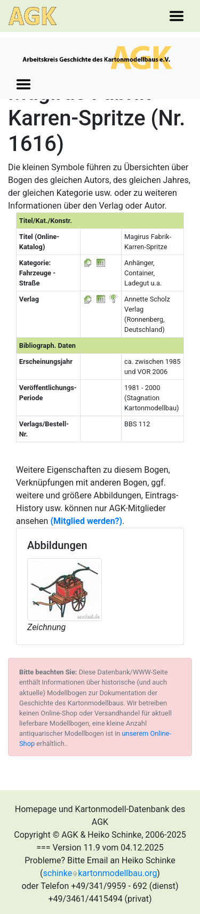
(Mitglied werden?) (86, 521)
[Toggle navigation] (176, 16)
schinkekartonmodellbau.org (100, 873)
